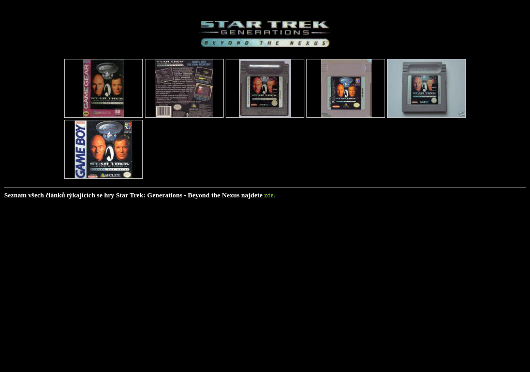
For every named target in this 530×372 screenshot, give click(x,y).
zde (268, 195)
